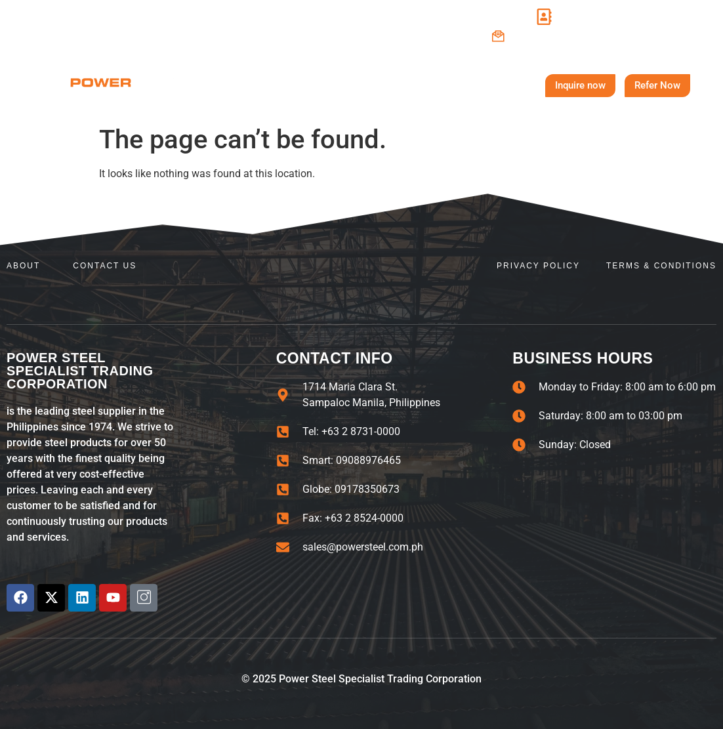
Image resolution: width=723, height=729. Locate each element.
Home (214, 85)
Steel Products (379, 85)
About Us (285, 85)
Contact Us (482, 85)
